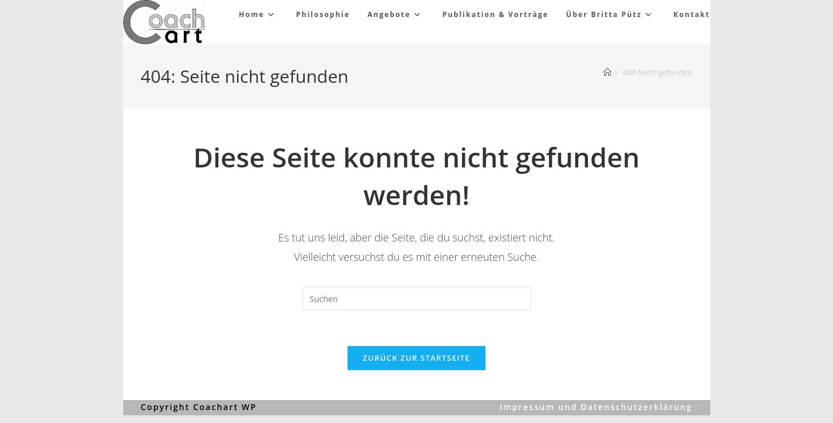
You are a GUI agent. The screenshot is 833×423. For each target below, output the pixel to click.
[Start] (607, 72)
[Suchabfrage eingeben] (416, 298)
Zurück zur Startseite (416, 357)
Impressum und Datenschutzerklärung (596, 406)
